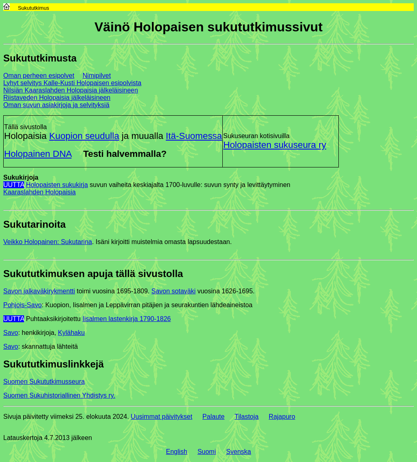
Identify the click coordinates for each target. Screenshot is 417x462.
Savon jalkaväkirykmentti (39, 291)
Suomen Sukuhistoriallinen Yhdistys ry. (59, 395)
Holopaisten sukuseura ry (274, 145)
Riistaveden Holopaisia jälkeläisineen (56, 97)
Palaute (213, 416)
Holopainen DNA (38, 154)
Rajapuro (282, 416)
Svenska (238, 451)
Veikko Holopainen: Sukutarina (47, 241)
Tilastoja (247, 416)
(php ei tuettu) (114, 433)
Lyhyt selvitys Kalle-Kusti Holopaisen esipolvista (72, 82)
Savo (10, 332)
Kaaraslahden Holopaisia (39, 192)
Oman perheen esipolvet (38, 75)
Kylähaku (71, 332)
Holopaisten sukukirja (57, 184)
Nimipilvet (97, 75)
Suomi (207, 451)
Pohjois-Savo (22, 304)
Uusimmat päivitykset (161, 416)
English (176, 451)
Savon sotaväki (173, 291)
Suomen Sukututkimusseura (44, 381)
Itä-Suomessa (194, 136)
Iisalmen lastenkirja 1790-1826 (126, 318)
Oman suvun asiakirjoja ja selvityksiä (56, 104)
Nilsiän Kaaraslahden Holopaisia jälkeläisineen (70, 90)
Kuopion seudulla (84, 136)
